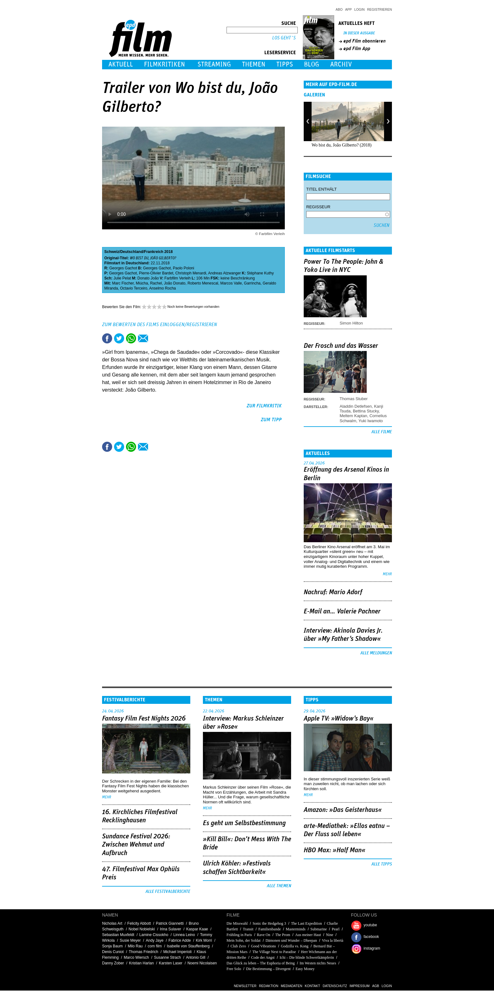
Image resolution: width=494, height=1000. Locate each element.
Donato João (148, 278)
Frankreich (153, 252)
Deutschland (131, 252)
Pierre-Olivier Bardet (156, 273)
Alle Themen (279, 886)
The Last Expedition (306, 923)
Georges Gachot (123, 268)
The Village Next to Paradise (274, 952)
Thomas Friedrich (143, 952)
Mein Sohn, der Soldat (244, 940)
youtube (370, 925)
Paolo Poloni (183, 268)
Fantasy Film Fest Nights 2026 (144, 718)
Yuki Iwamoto (371, 420)
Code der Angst (263, 957)
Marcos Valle (231, 283)
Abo (339, 9)
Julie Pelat (122, 278)
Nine (329, 935)
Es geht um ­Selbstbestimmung (244, 823)
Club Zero (238, 946)
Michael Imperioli (177, 952)
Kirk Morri (204, 940)
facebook (371, 936)
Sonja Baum (112, 946)
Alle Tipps (381, 864)
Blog (311, 64)
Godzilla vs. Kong (294, 946)
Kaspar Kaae (197, 929)
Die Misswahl (237, 923)
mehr (387, 574)
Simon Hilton (351, 323)
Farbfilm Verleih (177, 278)
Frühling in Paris (239, 935)
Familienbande (269, 929)
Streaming (214, 64)
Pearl (336, 929)
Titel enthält (321, 189)
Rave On (263, 935)
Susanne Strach (167, 957)
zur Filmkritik (264, 405)
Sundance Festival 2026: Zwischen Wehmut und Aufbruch (136, 845)
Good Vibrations (263, 946)
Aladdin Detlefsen (356, 406)
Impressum (360, 986)
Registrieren (379, 9)
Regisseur (318, 206)
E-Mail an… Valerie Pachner (342, 611)
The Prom (282, 935)
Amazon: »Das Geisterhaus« (343, 810)
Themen (253, 64)
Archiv (341, 64)
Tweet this (119, 338)
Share (131, 338)
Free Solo (234, 969)
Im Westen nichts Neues (318, 963)
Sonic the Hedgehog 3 (269, 923)
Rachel (156, 283)
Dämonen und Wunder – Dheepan (291, 940)
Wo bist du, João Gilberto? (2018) (341, 145)
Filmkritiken (164, 64)
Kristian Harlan (141, 963)
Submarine (318, 929)
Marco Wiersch (136, 957)
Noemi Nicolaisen (202, 963)
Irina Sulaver (170, 929)
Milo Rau (135, 946)
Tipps (284, 64)
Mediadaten (291, 986)
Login (359, 9)
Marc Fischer (123, 283)
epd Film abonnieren (364, 40)
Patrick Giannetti (170, 923)
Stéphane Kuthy (260, 273)
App (348, 9)
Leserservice (280, 52)
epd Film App (356, 48)
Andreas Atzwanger (224, 273)
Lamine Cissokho (153, 935)
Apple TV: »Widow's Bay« (339, 718)
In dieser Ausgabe (359, 33)
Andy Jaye (155, 940)
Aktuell (120, 64)
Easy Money (305, 969)
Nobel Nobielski (142, 929)
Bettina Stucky (366, 411)
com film (155, 946)
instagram (372, 948)
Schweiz (111, 252)
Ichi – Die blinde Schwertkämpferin (306, 957)
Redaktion (268, 986)
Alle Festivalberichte (168, 891)
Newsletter (245, 986)
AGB (375, 986)
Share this (107, 338)
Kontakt (312, 986)
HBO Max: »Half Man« (334, 850)
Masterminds (296, 929)
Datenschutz (335, 986)
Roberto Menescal (202, 283)
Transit (248, 929)
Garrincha (252, 283)
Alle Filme (381, 432)
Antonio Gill (195, 957)
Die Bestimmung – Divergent (268, 969)
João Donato (174, 283)
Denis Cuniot (113, 952)
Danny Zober (113, 963)
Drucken (155, 338)
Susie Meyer (130, 940)
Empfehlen (143, 338)
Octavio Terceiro (133, 288)
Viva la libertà (332, 940)
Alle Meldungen (376, 653)
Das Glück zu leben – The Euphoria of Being (261, 963)
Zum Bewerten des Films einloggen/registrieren (159, 324)
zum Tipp (271, 419)
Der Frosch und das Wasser (341, 345)
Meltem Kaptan (353, 415)
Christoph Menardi (190, 273)
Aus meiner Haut (308, 935)
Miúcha (142, 283)
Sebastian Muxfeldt (118, 935)
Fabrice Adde (180, 940)
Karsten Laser (170, 963)
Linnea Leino (184, 935)
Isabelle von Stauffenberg (188, 946)
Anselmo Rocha (162, 288)
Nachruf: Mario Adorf (333, 592)
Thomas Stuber (354, 398)
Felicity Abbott (139, 923)
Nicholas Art (112, 923)
